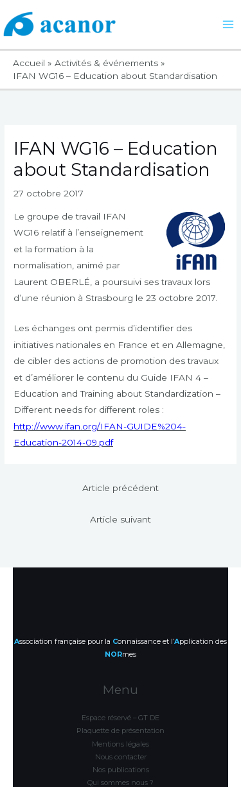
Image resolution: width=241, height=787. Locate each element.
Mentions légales (120, 711)
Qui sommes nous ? (120, 751)
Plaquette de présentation (120, 699)
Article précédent (120, 488)
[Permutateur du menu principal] (228, 25)
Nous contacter (121, 724)
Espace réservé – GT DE (120, 685)
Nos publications (121, 738)
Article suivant (120, 519)
